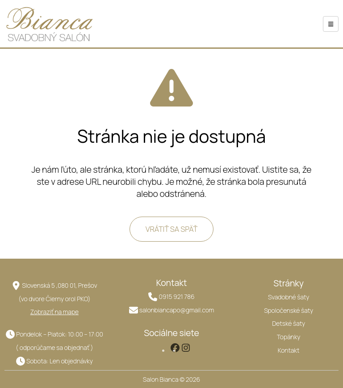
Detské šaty (288, 323)
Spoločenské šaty (288, 310)
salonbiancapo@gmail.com (176, 310)
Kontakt (289, 350)
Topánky (289, 337)
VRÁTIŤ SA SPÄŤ (172, 229)
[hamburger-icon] (331, 24)
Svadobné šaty (288, 297)
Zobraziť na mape (54, 311)
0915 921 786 (176, 296)
